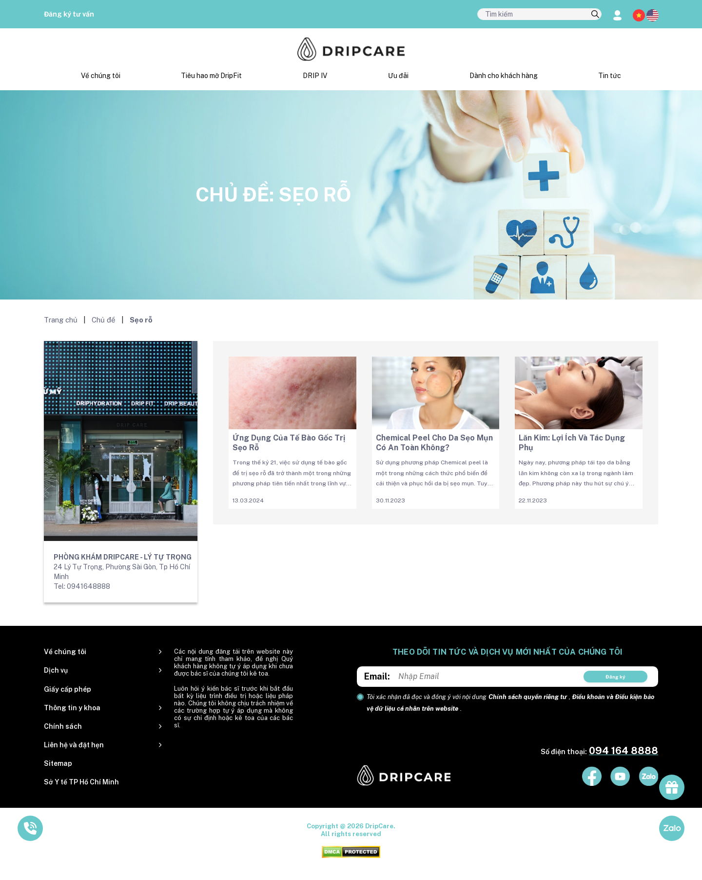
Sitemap (58, 763)
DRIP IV (315, 76)
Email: (377, 676)
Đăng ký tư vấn (69, 14)
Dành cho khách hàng (503, 76)
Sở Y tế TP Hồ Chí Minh (81, 782)
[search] (595, 14)
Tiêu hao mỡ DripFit (211, 76)
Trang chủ (61, 320)
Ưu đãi (398, 76)
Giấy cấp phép (67, 689)
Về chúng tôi (100, 76)
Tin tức (609, 76)
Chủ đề (104, 320)
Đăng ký (615, 677)
